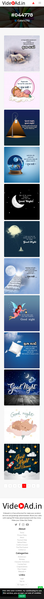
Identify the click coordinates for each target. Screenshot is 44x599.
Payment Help (22, 540)
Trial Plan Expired (22, 547)
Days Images (22, 569)
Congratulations (22, 567)
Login (22, 579)
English (22, 585)
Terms (22, 533)
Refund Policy (22, 542)
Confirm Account (22, 545)
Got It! (22, 596)
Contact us (22, 550)
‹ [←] (5, 486)
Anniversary (22, 557)
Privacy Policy (22, 535)
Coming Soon (22, 564)
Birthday (22, 559)
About (22, 537)
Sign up (22, 581)
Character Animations (22, 562)
